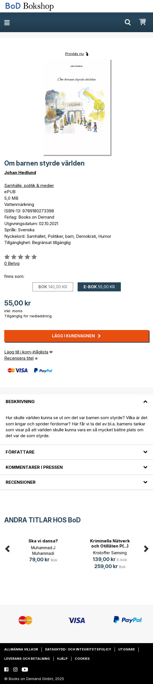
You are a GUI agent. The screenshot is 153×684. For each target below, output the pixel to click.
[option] (43, 551)
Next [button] (146, 547)
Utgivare (126, 649)
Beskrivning (20, 401)
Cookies (82, 659)
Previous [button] (7, 547)
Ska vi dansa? (43, 541)
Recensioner (21, 482)
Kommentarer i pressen (34, 467)
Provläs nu (74, 53)
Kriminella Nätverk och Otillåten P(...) (110, 543)
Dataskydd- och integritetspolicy (78, 649)
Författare (20, 452)
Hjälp (62, 659)
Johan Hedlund (20, 172)
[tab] (76, 398)
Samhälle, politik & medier (29, 185)
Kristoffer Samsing (110, 552)
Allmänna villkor (21, 649)
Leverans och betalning (27, 659)
